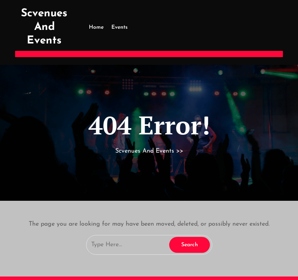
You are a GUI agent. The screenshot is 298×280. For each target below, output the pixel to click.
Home (96, 27)
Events (119, 27)
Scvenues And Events (44, 27)
